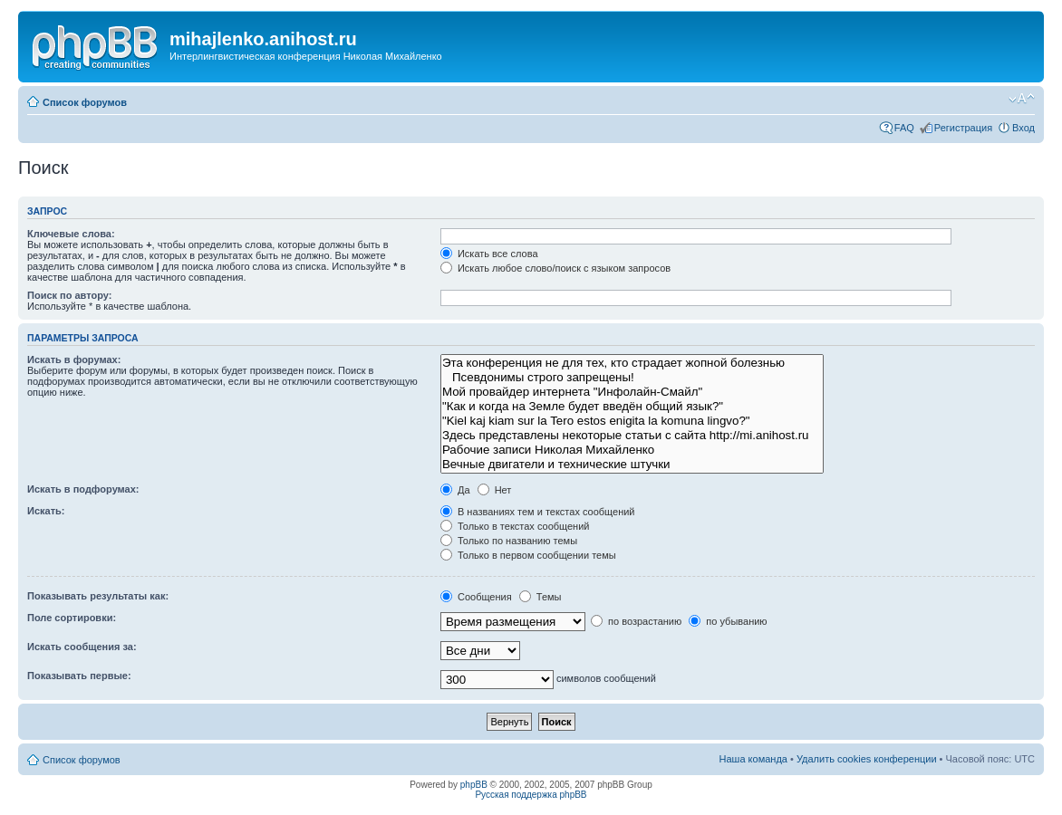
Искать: (45, 510)
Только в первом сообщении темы (528, 555)
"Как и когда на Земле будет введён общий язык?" (632, 406)
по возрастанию (636, 621)
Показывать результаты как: (98, 595)
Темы (540, 596)
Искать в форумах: (74, 359)
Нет (495, 489)
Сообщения (476, 596)
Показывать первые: (79, 675)
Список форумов (85, 102)
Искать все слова (489, 253)
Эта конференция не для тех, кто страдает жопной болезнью (632, 363)
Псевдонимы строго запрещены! (632, 377)
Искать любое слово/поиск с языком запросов (555, 268)
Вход (1023, 127)
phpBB (474, 785)
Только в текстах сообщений (515, 526)
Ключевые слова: (71, 233)
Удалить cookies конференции (866, 758)
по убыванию (728, 621)
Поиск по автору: (69, 295)
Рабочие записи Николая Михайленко (632, 450)
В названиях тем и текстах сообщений (537, 511)
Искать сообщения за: (82, 646)
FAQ (904, 127)
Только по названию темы (508, 540)
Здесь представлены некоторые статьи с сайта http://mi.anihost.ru (632, 435)
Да (455, 489)
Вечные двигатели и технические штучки (632, 464)
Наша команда (753, 758)
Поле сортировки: (71, 617)
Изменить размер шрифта (1022, 99)
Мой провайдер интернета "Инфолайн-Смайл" (632, 392)
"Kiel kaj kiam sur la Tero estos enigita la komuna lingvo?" (632, 421)
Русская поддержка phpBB (530, 795)
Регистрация (963, 127)
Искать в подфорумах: (83, 489)
